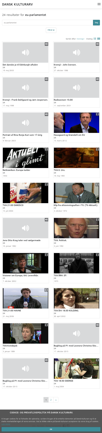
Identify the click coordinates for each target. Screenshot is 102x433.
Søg (96, 22)
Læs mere (5, 424)
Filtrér (51, 30)
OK (51, 429)
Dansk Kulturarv (17, 4)
